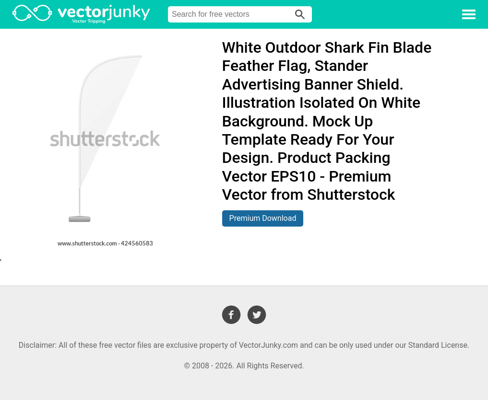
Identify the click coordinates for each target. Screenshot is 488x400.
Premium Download (263, 218)
